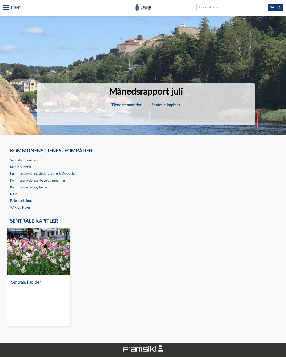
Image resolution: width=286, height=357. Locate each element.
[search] (232, 7)
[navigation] (38, 277)
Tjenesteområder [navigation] (126, 105)
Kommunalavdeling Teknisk (29, 187)
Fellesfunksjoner (22, 200)
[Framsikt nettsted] (143, 348)
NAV (13, 194)
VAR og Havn (20, 207)
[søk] (275, 7)
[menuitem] (126, 105)
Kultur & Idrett (20, 167)
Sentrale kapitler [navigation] (165, 105)
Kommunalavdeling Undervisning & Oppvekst (43, 173)
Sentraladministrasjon (25, 160)
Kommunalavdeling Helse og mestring (37, 180)
